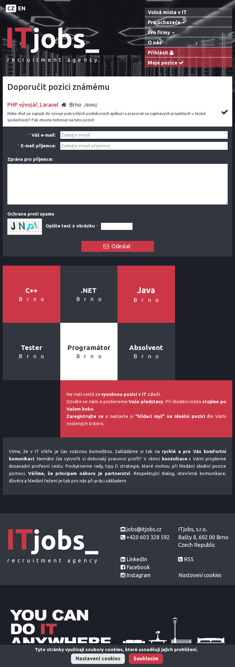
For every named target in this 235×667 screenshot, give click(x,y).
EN (21, 8)
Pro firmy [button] (161, 32)
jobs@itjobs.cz (144, 529)
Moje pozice (167, 63)
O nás (155, 42)
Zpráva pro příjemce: (30, 159)
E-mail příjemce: (36, 145)
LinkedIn (136, 559)
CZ (11, 8)
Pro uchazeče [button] (166, 22)
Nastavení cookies (98, 658)
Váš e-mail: (42, 135)
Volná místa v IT (167, 12)
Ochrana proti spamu (30, 213)
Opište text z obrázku (72, 225)
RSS (189, 559)
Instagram (138, 575)
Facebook (138, 567)
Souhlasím (146, 658)
